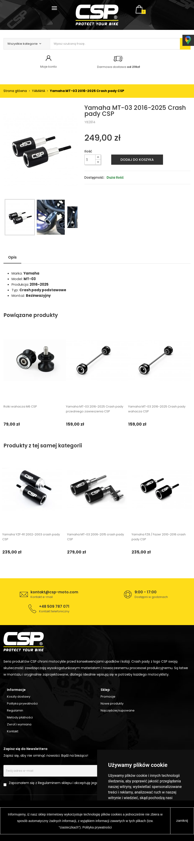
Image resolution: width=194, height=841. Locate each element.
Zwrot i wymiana (19, 724)
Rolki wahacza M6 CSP (20, 406)
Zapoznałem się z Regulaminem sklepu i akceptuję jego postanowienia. (66, 783)
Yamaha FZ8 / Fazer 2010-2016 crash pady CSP (159, 536)
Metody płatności (20, 717)
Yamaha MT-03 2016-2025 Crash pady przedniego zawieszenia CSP (94, 409)
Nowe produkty (112, 703)
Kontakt (12, 731)
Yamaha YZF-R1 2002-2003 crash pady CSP (31, 536)
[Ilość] (89, 160)
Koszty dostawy (18, 696)
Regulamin (15, 710)
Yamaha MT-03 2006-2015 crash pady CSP (95, 536)
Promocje (108, 696)
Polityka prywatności (22, 703)
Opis (12, 257)
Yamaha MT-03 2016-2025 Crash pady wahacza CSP (156, 409)
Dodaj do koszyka (137, 159)
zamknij (182, 820)
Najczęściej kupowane (118, 710)
